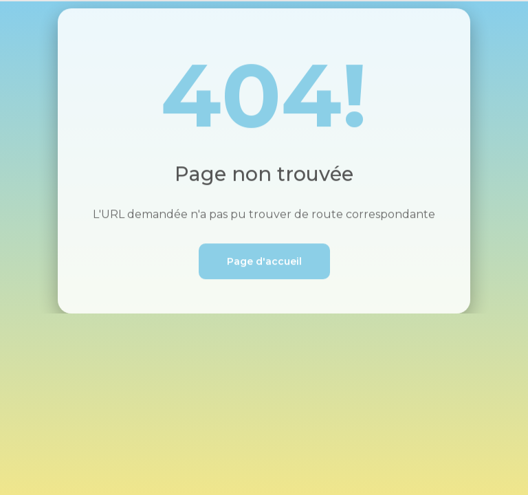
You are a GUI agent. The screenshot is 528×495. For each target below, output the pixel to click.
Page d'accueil (264, 262)
